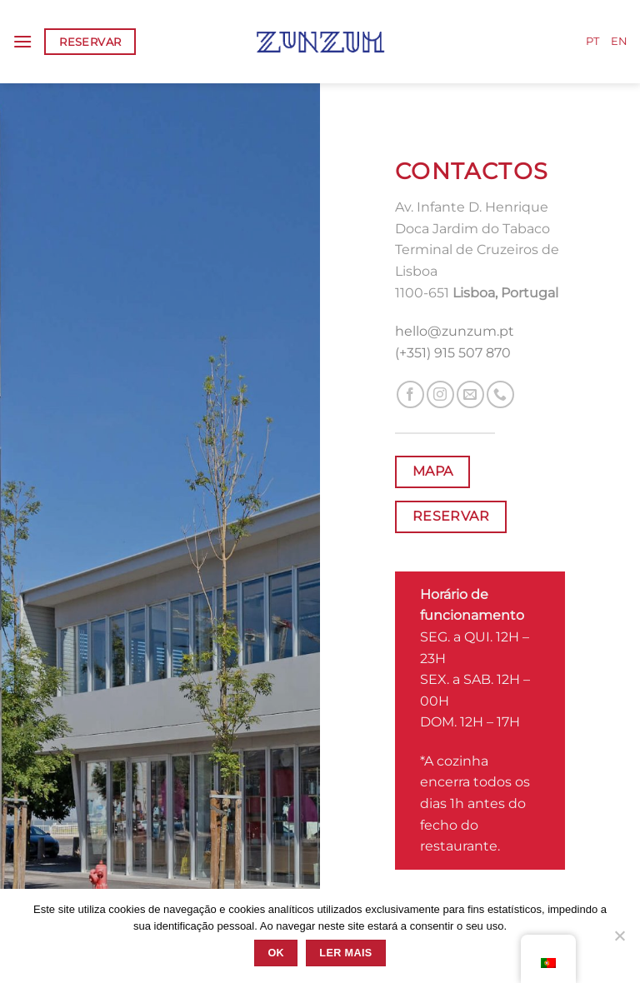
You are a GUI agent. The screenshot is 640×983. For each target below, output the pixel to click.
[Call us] (500, 394)
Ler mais (345, 953)
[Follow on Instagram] (440, 394)
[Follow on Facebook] (410, 394)
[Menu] (22, 41)
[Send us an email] (470, 394)
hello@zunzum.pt (454, 331)
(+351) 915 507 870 (453, 353)
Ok (276, 953)
